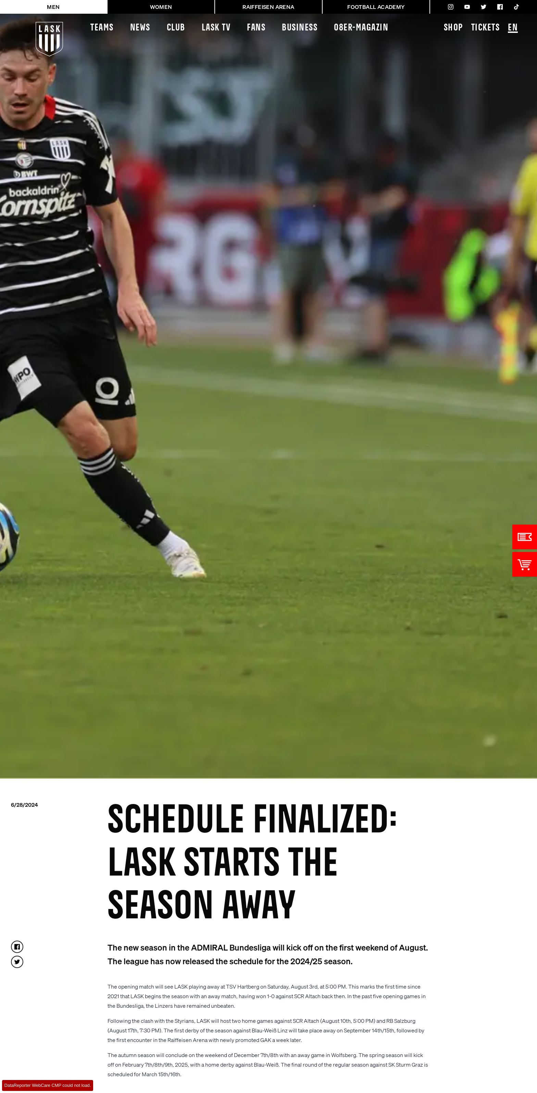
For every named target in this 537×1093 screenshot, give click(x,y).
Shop (453, 28)
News (140, 28)
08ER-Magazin (361, 28)
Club (176, 28)
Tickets (485, 28)
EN (513, 28)
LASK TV (216, 28)
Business (299, 28)
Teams (102, 28)
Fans (256, 28)
